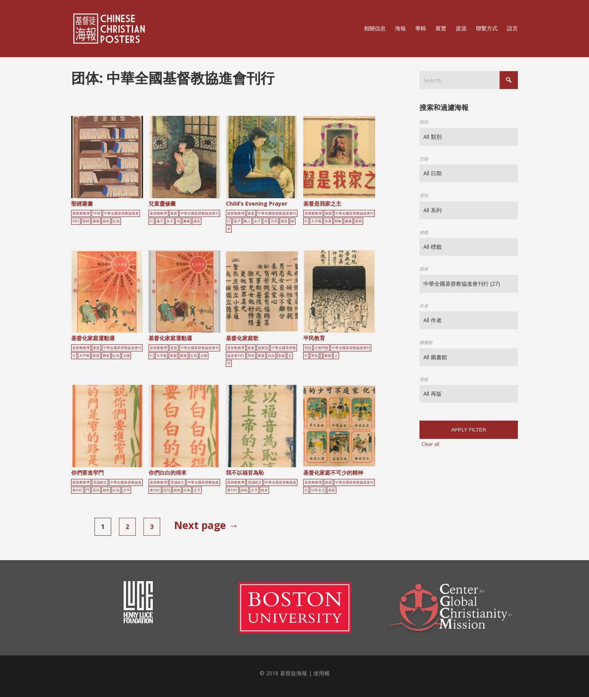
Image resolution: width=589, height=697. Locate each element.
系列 (423, 195)
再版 (423, 379)
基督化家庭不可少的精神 (333, 472)
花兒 (96, 490)
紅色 (116, 221)
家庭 (173, 213)
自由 (271, 355)
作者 (423, 306)
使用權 (321, 673)
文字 (126, 490)
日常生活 (318, 490)
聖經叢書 (82, 203)
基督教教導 (81, 213)
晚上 (247, 221)
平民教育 (314, 338)
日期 (423, 159)
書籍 (96, 221)
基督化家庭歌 (242, 338)
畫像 (186, 221)
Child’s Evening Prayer (256, 203)
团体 (423, 269)
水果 (328, 221)
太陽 (126, 355)
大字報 (316, 221)
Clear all (430, 444)
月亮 (274, 221)
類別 (423, 122)
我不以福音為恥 (245, 472)
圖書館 (425, 342)
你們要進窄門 (87, 472)
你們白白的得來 (168, 472)
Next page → (206, 525)
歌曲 (281, 355)
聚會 (106, 355)
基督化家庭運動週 (93, 338)
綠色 (106, 221)
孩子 (159, 221)
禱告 (196, 221)
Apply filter (468, 430)
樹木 (264, 490)
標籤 (423, 232)
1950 (97, 213)
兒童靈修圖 (162, 203)
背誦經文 (100, 482)
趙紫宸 (263, 348)
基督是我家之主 (322, 203)
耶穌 (338, 221)
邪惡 (307, 348)
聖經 (85, 221)
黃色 (358, 221)
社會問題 (322, 348)
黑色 (251, 355)
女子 (169, 221)
